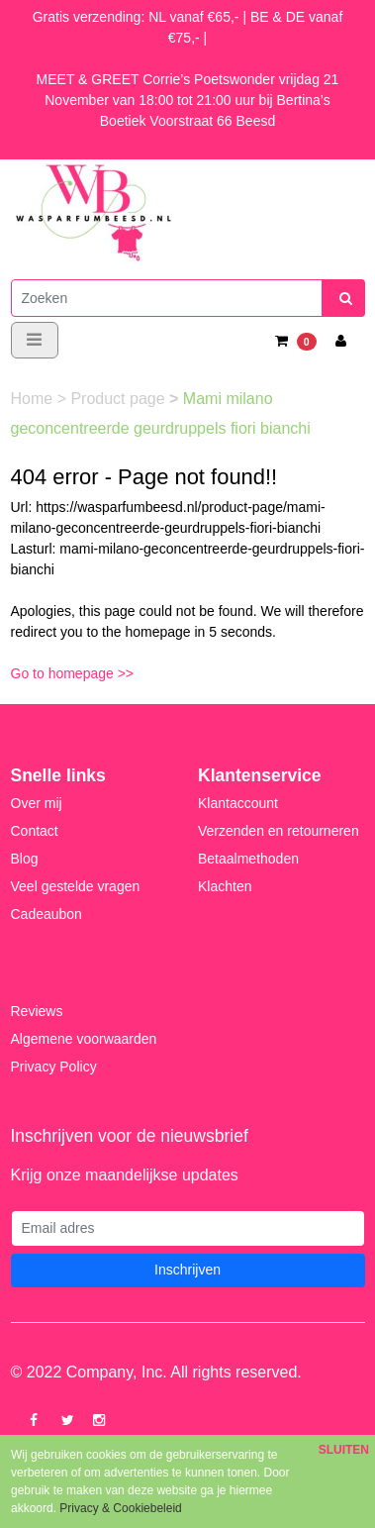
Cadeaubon (46, 914)
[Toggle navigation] (34, 340)
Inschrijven (187, 1269)
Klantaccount (238, 803)
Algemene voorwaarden (84, 1039)
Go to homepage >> (73, 673)
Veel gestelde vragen (76, 886)
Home (34, 398)
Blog (25, 858)
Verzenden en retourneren (278, 831)
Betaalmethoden (248, 858)
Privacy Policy (54, 1066)
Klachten (224, 886)
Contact (34, 831)
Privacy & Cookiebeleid (120, 1508)
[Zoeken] (167, 298)
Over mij (36, 803)
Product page (119, 398)
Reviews (37, 1011)
